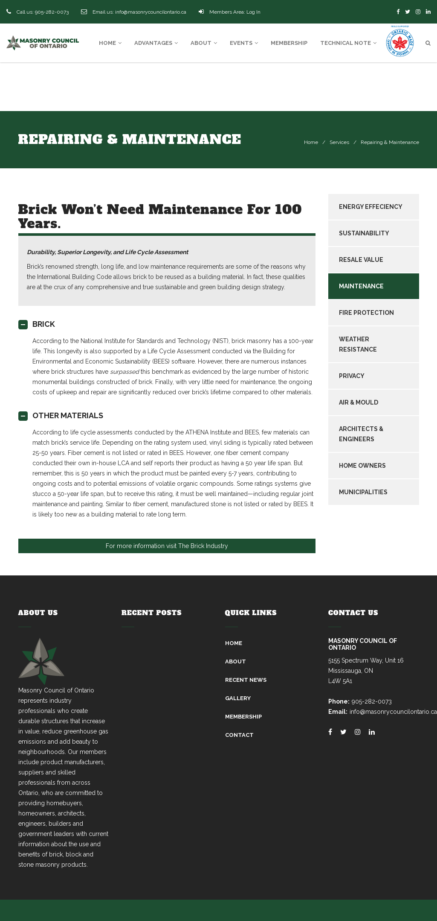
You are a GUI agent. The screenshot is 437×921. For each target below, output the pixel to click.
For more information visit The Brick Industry (167, 546)
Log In (253, 12)
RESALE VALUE (361, 259)
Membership (289, 43)
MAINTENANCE (361, 286)
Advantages (156, 43)
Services (339, 142)
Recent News (245, 680)
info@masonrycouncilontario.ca (150, 12)
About (204, 43)
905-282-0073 (52, 12)
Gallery (238, 698)
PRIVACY (352, 376)
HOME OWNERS (362, 465)
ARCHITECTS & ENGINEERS (361, 434)
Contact (239, 735)
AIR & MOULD (358, 402)
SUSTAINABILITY (364, 233)
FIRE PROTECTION (366, 312)
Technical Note (348, 43)
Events (244, 43)
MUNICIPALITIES (363, 492)
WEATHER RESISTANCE (358, 344)
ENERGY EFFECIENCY (370, 206)
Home (110, 43)
